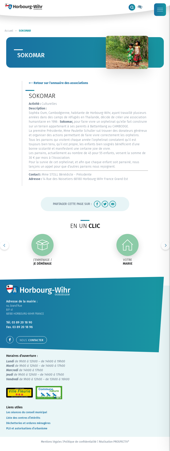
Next (165, 245)
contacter (31, 340)
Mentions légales (51, 441)
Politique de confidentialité (80, 441)
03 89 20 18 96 (22, 327)
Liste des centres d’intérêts (23, 417)
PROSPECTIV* (121, 441)
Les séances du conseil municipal (26, 412)
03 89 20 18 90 (22, 322)
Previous (4, 245)
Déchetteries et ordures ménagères (28, 423)
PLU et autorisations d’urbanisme (26, 428)
